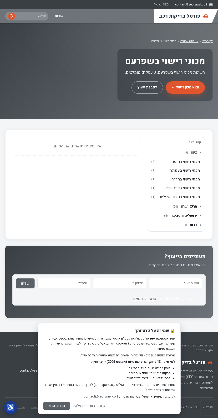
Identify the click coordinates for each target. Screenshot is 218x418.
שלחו (25, 283)
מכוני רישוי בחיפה (175, 162)
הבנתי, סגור (56, 406)
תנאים (138, 298)
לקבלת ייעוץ (147, 87)
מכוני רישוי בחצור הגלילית (175, 197)
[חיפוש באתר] (31, 16)
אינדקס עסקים (189, 41)
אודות (59, 16)
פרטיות (150, 298)
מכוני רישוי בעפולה (175, 170)
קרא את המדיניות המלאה (89, 405)
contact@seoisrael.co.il (37, 370)
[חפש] (11, 16)
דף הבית (207, 41)
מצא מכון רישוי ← (185, 87)
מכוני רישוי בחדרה (175, 179)
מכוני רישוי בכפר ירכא (175, 188)
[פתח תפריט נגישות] (10, 407)
